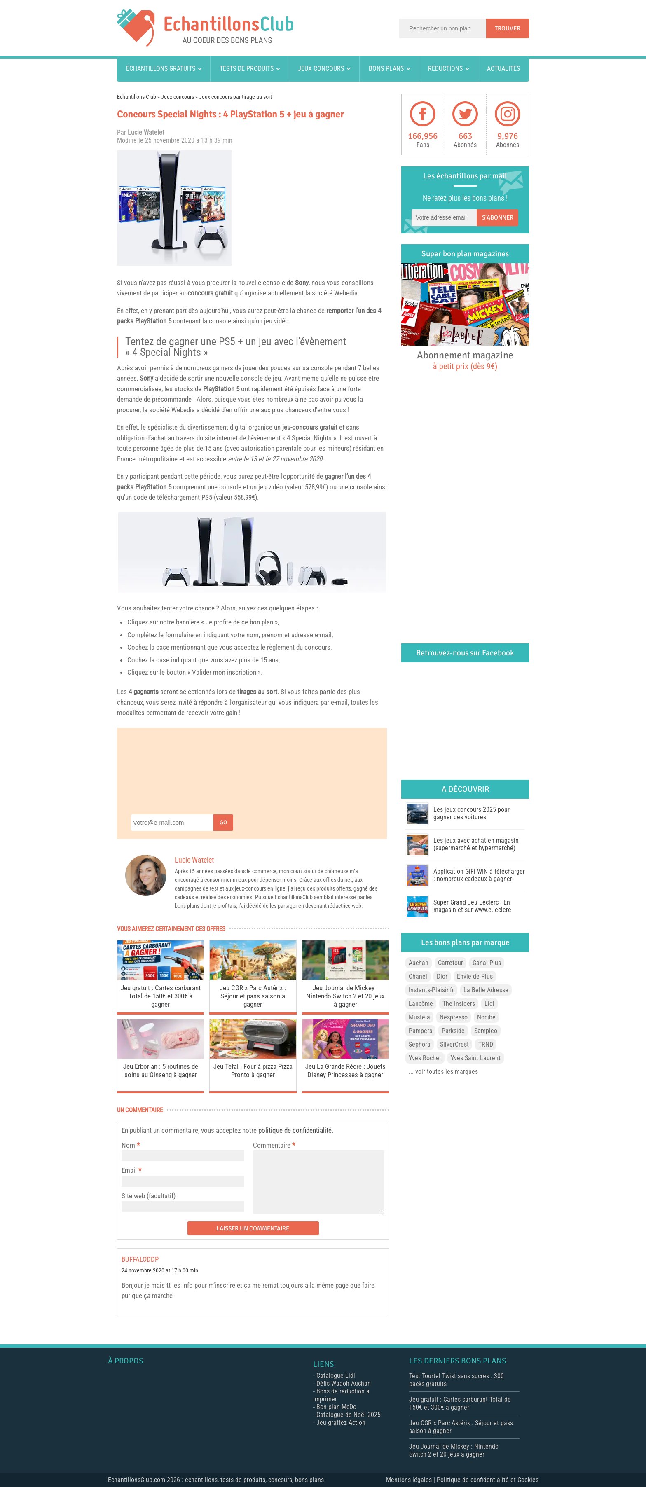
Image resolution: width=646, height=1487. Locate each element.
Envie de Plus (475, 976)
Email (129, 1170)
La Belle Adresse (485, 990)
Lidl (489, 1004)
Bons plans (386, 68)
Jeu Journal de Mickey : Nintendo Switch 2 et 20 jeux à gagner (345, 996)
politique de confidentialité (295, 1130)
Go (223, 822)
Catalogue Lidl (335, 1375)
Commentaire (274, 1145)
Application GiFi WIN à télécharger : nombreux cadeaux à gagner (479, 875)
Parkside (453, 1031)
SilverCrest (454, 1044)
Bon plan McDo (336, 1407)
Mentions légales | (411, 1480)
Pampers (420, 1031)
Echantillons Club (136, 97)
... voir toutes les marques (443, 1072)
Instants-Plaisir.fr (431, 990)
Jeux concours (321, 68)
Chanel (418, 976)
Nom (128, 1145)
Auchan (418, 963)
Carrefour (450, 963)
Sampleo (485, 1031)
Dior (442, 976)
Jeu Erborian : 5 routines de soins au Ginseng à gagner (160, 1070)
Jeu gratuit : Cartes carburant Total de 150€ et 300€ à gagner (161, 996)
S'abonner (497, 217)
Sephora (420, 1044)
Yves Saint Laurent (476, 1058)
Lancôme (421, 1004)
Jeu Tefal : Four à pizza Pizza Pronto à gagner (253, 1070)
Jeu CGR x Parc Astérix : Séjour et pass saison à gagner (253, 996)
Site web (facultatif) (149, 1196)
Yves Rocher (425, 1058)
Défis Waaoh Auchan (343, 1383)
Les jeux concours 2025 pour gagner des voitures (471, 813)
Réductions (445, 68)
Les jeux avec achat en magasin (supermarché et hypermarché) (476, 844)
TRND (485, 1044)
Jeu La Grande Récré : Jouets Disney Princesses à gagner (345, 1070)
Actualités (503, 68)
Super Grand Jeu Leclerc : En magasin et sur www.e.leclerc (472, 906)
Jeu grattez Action (340, 1422)
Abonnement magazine (465, 360)
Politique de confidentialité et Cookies (487, 1480)
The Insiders (458, 1004)
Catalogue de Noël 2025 (348, 1415)
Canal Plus (487, 963)
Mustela (419, 1017)
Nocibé (486, 1017)
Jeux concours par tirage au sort (235, 97)
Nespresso (454, 1017)
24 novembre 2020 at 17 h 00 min (160, 1270)
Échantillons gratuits (160, 68)
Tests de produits (247, 68)
